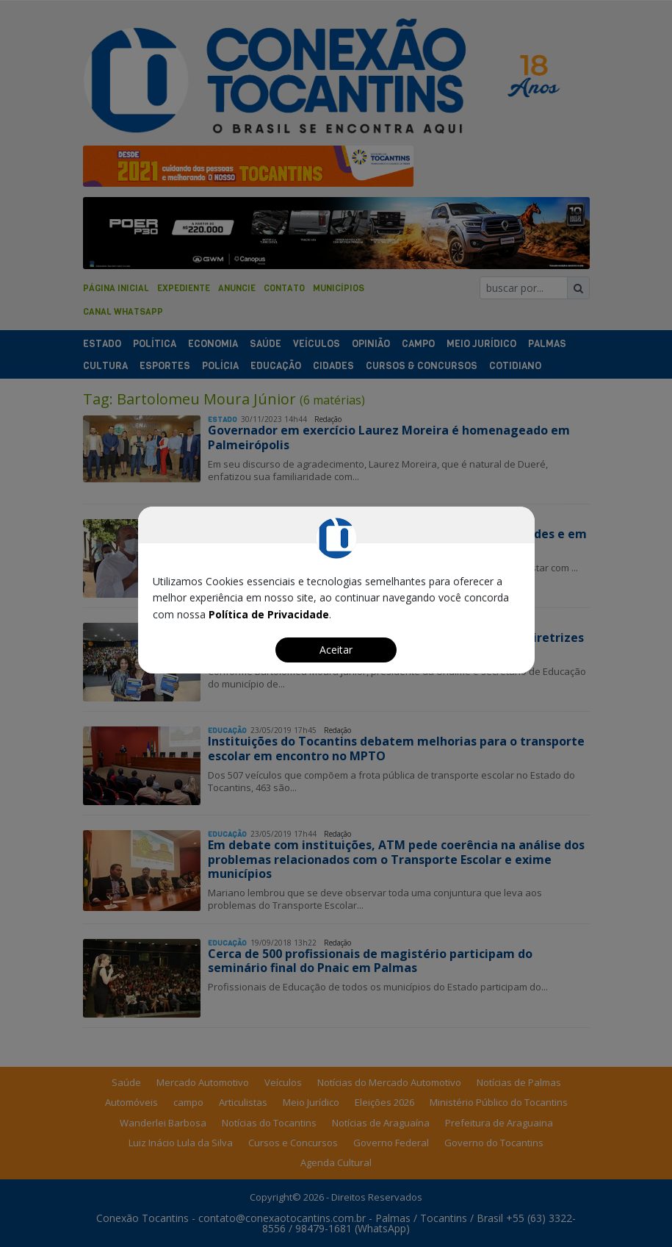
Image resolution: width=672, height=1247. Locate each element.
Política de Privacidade (269, 614)
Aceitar (336, 650)
